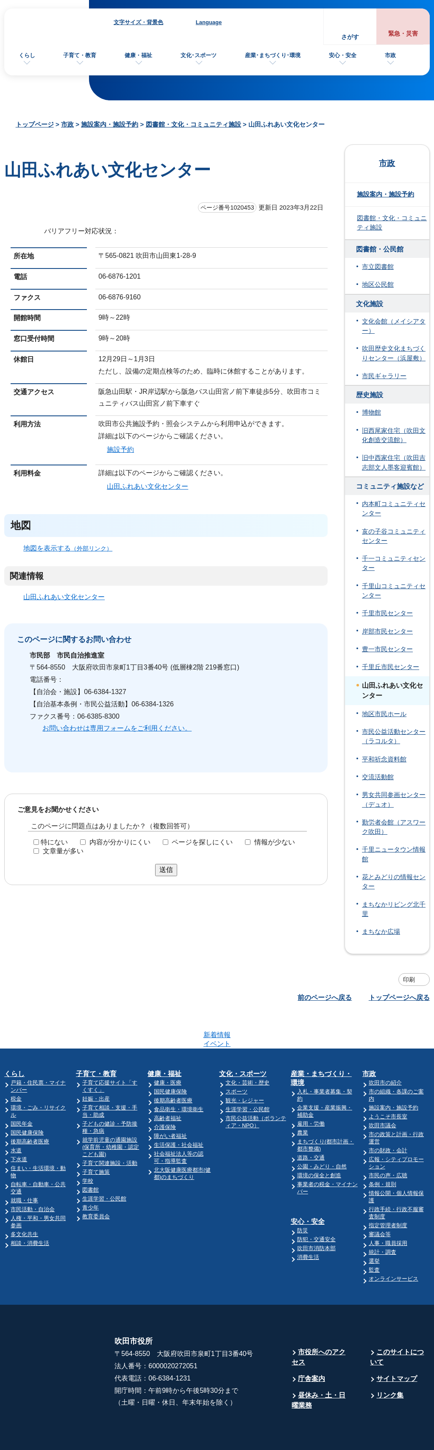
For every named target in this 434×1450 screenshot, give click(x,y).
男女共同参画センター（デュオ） (394, 799)
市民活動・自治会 (33, 1176)
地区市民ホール (384, 714)
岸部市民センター (387, 631)
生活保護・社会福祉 (178, 1112)
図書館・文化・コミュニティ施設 (193, 124)
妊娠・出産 (96, 1066)
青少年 (90, 1174)
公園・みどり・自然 (322, 1133)
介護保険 (165, 1094)
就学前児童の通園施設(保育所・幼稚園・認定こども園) (110, 1114)
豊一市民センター (387, 649)
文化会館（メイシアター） (394, 326)
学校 (87, 1148)
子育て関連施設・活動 (109, 1130)
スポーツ (236, 1058)
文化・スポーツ (243, 1040)
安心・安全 (342, 55)
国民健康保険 (27, 1099)
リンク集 (389, 1362)
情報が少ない (274, 842)
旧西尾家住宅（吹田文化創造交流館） (394, 435)
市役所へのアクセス (318, 1324)
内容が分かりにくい (119, 842)
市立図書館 (378, 266)
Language (209, 22)
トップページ (35, 124)
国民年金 (22, 1091)
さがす (350, 37)
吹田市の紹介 (385, 1049)
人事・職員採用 (388, 1210)
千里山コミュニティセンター (394, 591)
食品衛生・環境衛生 (178, 1076)
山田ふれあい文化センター (147, 486)
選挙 (374, 1228)
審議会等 (380, 1201)
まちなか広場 (381, 931)
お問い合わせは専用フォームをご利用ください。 (117, 728)
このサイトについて (397, 1324)
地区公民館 (378, 284)
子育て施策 (96, 1139)
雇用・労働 (311, 1091)
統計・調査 (382, 1219)
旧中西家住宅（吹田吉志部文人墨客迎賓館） (394, 462)
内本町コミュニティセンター (394, 509)
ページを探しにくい (202, 842)
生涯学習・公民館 (104, 1165)
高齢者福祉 (167, 1085)
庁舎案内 (311, 1345)
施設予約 (120, 449)
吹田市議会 (382, 1092)
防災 (302, 1197)
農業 (302, 1099)
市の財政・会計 (388, 1117)
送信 (166, 869)
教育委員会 (96, 1183)
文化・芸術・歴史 (247, 1049)
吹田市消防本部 (316, 1215)
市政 (390, 55)
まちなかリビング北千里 (394, 909)
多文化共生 (24, 1201)
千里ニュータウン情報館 (394, 854)
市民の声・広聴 (388, 1142)
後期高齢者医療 (30, 1108)
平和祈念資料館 (384, 759)
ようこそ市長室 (388, 1083)
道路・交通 (311, 1124)
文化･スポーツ (199, 55)
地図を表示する (71, 547)
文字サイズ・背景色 (138, 22)
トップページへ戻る (399, 997)
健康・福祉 (138, 55)
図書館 (90, 1157)
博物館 (371, 412)
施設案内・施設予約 (109, 124)
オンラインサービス (393, 1245)
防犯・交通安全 (316, 1206)
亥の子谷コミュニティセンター (394, 536)
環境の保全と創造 (319, 1142)
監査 (374, 1237)
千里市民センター (387, 613)
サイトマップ (396, 1345)
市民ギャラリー (384, 376)
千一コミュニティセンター (394, 563)
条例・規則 (382, 1151)
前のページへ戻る (325, 997)
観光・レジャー (244, 1067)
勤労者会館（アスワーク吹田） (394, 827)
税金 (16, 1066)
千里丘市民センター (390, 667)
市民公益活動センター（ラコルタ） (394, 736)
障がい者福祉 (170, 1103)
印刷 (409, 979)
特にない (54, 842)
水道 (16, 1117)
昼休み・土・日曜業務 (318, 1367)
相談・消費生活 (30, 1210)
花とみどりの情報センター (394, 882)
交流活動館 (378, 777)
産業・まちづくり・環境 (321, 1045)
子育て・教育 (79, 55)
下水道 (19, 1126)
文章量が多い (63, 851)
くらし (27, 55)
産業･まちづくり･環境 (272, 55)
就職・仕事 (24, 1167)
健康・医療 (167, 1049)
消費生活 (308, 1224)
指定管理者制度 (388, 1192)
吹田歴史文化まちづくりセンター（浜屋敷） (394, 353)
